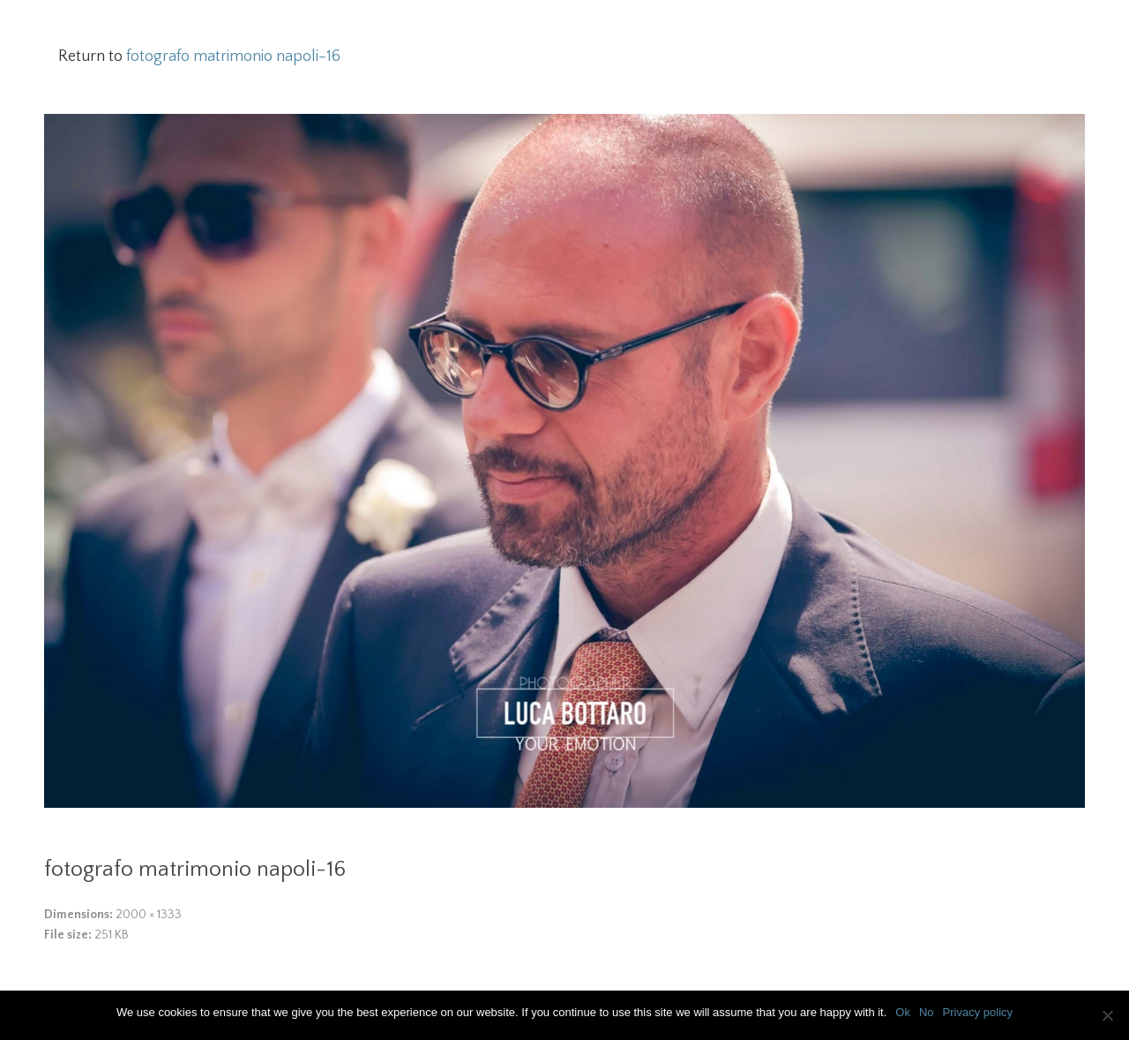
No (926, 1012)
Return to (199, 56)
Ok (902, 1012)
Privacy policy (978, 1012)
